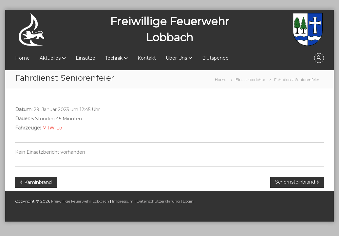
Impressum (123, 201)
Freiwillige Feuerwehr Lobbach (80, 201)
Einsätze (85, 58)
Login (188, 201)
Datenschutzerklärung (158, 201)
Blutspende (215, 58)
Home (22, 58)
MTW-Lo (52, 128)
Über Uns (176, 58)
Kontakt (147, 58)
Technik (113, 58)
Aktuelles (50, 58)
